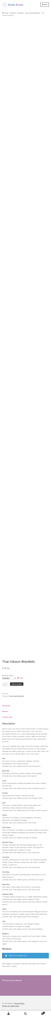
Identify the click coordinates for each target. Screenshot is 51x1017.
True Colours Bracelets (32, 13)
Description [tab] (6, 706)
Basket (39, 1012)
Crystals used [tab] (7, 717)
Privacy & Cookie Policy (10, 1006)
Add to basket (17, 684)
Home (6, 13)
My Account (8, 1013)
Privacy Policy (19, 1003)
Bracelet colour (8, 675)
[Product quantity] (5, 684)
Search (25, 1013)
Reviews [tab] (5, 711)
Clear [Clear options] (21, 678)
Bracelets (13, 13)
